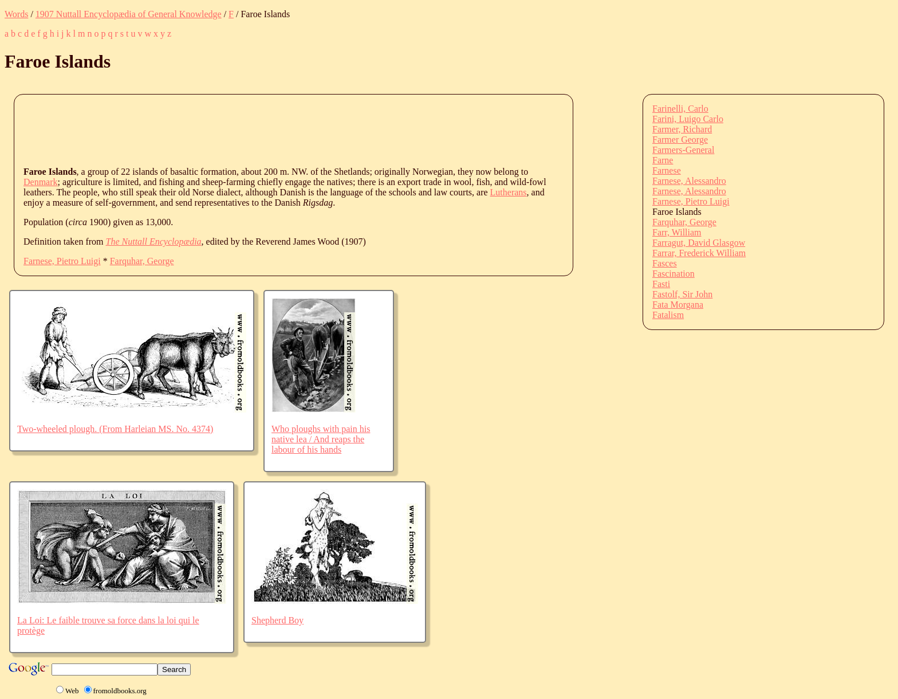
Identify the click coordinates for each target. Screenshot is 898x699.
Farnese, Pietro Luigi (62, 261)
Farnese (666, 170)
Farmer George (680, 139)
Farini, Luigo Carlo (687, 119)
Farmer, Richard (682, 129)
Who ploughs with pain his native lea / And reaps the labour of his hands (320, 439)
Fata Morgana (677, 304)
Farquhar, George (142, 261)
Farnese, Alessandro (689, 181)
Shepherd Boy (277, 620)
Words (16, 14)
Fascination (673, 273)
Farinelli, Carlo (680, 108)
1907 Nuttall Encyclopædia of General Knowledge (129, 14)
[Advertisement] (231, 129)
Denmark (40, 182)
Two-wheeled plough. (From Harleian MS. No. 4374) (115, 429)
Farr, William (677, 232)
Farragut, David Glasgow (698, 243)
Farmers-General (683, 150)
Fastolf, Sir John (682, 294)
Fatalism (668, 315)
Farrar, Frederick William (699, 253)
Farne (662, 160)
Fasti (661, 284)
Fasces (664, 263)
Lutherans (508, 192)
